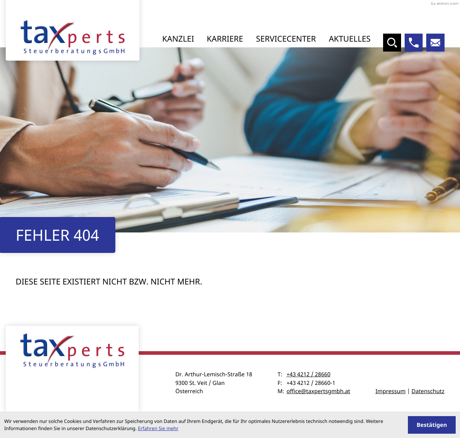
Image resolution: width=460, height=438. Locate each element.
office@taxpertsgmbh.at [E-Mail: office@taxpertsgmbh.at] (318, 391)
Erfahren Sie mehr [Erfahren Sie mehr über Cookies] (158, 428)
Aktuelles (350, 38)
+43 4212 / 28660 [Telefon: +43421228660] (308, 374)
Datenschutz (427, 391)
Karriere (225, 38)
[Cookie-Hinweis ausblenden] (432, 425)
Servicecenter (286, 38)
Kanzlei (178, 38)
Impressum (391, 391)
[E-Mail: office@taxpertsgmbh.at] (435, 43)
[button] (414, 43)
